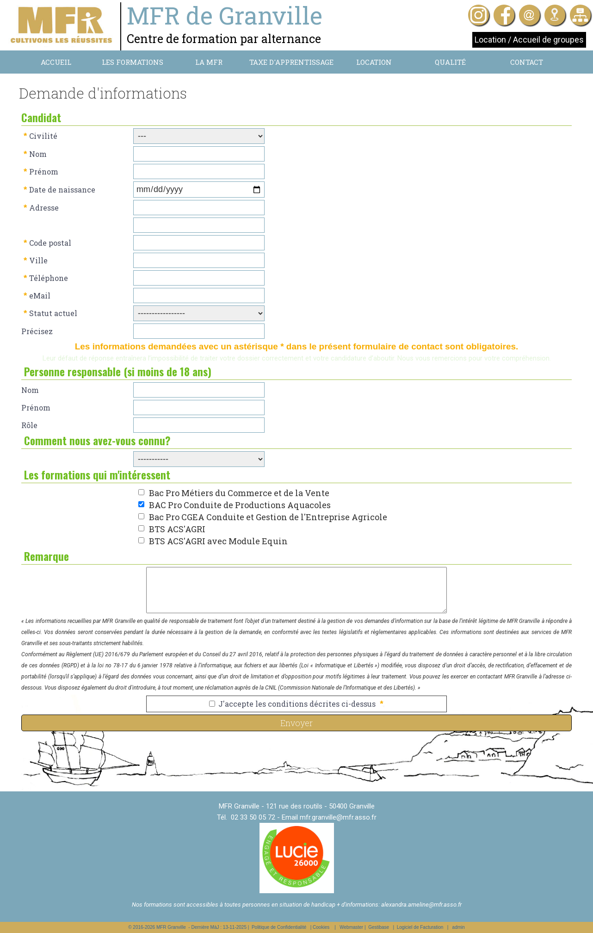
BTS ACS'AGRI (177, 529)
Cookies (321, 927)
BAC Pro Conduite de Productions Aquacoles (240, 504)
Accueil (56, 62)
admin (458, 927)
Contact (526, 62)
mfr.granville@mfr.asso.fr (338, 817)
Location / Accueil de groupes (529, 39)
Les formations (132, 62)
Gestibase (378, 927)
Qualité (450, 62)
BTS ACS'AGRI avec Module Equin (218, 541)
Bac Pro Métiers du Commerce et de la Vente (239, 492)
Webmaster (351, 927)
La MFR (208, 62)
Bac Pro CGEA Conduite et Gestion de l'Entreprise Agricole (268, 516)
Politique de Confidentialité (279, 927)
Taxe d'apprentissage (291, 62)
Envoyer (296, 722)
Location (374, 62)
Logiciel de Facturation (420, 927)
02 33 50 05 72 (253, 817)
